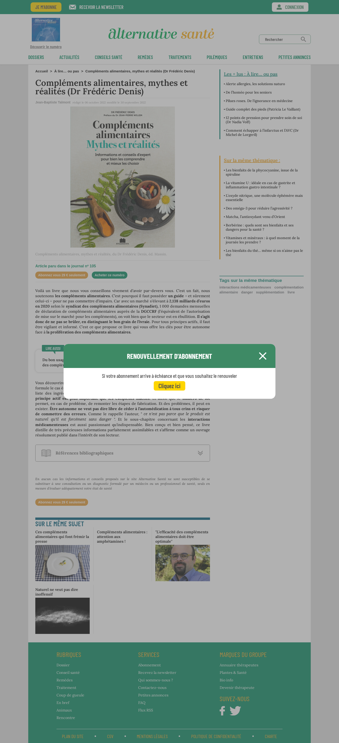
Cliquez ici (169, 385)
